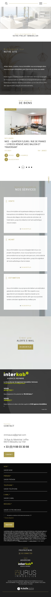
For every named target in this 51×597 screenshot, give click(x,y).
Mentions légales (29, 582)
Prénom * (7, 476)
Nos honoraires (10, 582)
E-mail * (7, 495)
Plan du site (19, 582)
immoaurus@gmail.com (15, 439)
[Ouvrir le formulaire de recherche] (6, 3)
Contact (48, 180)
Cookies (30, 584)
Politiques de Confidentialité (22, 540)
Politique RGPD (23, 584)
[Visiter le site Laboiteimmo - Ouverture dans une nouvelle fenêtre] (25, 591)
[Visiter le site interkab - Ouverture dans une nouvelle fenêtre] (25, 564)
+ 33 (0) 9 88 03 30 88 (16, 451)
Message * (8, 504)
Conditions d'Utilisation (32, 540)
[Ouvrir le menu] (40, 3)
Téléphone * (8, 485)
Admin (37, 582)
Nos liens (42, 582)
